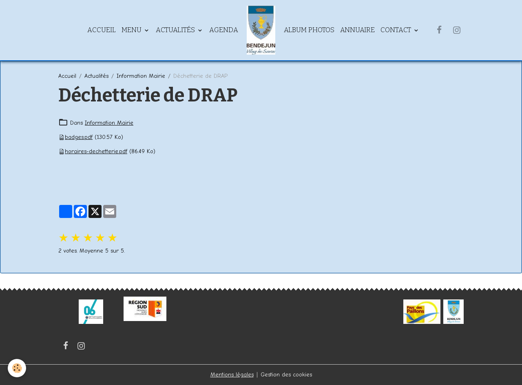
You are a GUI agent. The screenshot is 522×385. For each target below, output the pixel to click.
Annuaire (357, 30)
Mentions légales (232, 374)
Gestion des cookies (286, 374)
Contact (396, 30)
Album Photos (309, 30)
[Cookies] (17, 368)
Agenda (223, 30)
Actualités (176, 30)
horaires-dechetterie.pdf (96, 151)
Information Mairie (141, 76)
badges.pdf (79, 137)
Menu (132, 30)
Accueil (101, 30)
